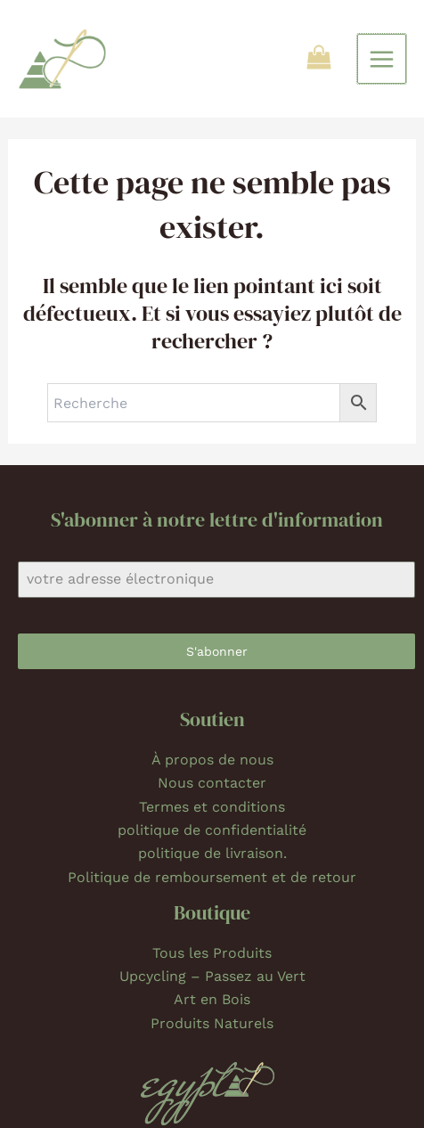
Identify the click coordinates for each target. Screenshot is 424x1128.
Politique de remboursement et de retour (212, 877)
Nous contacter (212, 782)
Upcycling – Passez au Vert (212, 976)
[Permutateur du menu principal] (381, 58)
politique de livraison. (212, 853)
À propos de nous (212, 759)
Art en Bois (212, 999)
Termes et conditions (212, 806)
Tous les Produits (212, 952)
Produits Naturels (212, 1023)
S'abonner (217, 651)
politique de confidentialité (212, 829)
